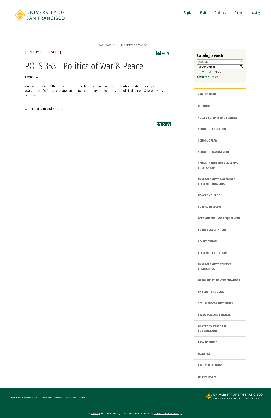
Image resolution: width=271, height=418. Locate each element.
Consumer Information (24, 397)
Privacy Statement (52, 397)
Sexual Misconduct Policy (215, 303)
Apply (187, 13)
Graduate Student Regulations (219, 280)
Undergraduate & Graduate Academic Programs (216, 182)
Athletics (220, 13)
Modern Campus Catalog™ (168, 413)
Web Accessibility (75, 397)
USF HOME (204, 106)
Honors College (209, 195)
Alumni (239, 13)
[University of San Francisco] (39, 22)
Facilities (204, 353)
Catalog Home (207, 94)
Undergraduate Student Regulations (214, 267)
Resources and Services (214, 315)
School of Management (213, 152)
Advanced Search (207, 77)
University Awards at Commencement (212, 328)
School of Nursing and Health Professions (218, 166)
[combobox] (135, 45)
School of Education (212, 129)
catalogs (95, 413)
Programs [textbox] (204, 61)
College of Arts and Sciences (218, 117)
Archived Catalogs (210, 365)
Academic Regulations (213, 253)
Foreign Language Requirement (219, 218)
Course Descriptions (212, 230)
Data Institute (207, 342)
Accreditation (207, 241)
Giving (256, 13)
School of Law (207, 140)
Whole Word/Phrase (212, 72)
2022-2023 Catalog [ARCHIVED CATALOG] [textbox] (123, 45)
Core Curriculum (209, 207)
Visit (203, 13)
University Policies (211, 292)
